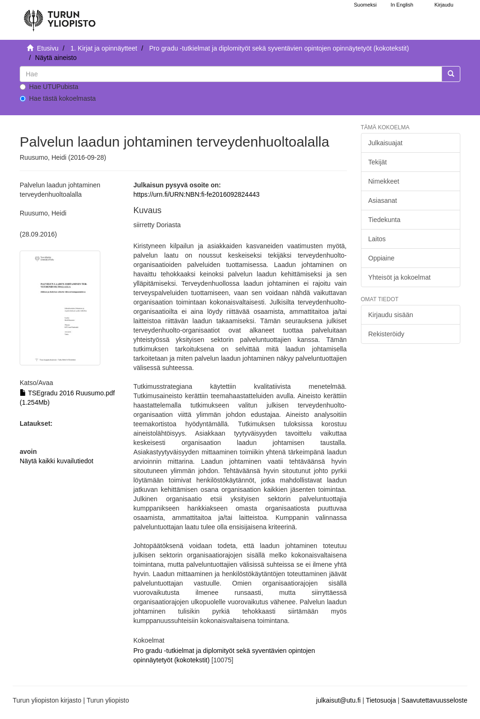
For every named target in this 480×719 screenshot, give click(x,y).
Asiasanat (382, 200)
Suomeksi (365, 4)
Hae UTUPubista (49, 86)
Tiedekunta (384, 219)
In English (401, 4)
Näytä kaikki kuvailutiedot (56, 461)
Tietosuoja (381, 700)
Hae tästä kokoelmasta (58, 98)
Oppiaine (381, 258)
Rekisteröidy (386, 334)
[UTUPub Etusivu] (59, 16)
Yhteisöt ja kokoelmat (399, 277)
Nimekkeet (383, 181)
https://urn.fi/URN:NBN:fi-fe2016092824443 (197, 194)
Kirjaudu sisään (390, 315)
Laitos (377, 239)
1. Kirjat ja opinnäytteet (103, 48)
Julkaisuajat (385, 143)
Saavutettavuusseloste (434, 700)
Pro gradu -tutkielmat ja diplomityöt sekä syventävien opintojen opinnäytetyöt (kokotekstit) (279, 48)
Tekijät (377, 162)
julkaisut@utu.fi (338, 700)
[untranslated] (231, 74)
